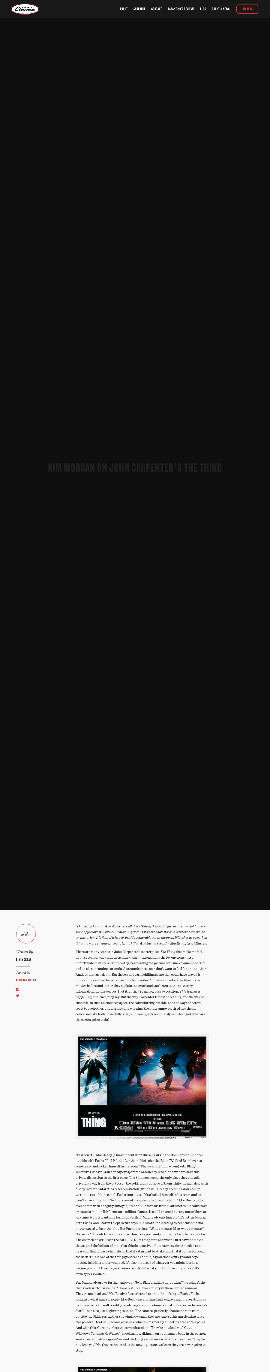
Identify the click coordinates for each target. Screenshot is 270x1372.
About (124, 9)
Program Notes (26, 980)
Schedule (140, 9)
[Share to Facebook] (17, 989)
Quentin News (221, 9)
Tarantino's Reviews (181, 9)
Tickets (248, 9)
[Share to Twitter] (18, 995)
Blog (203, 9)
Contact (156, 9)
